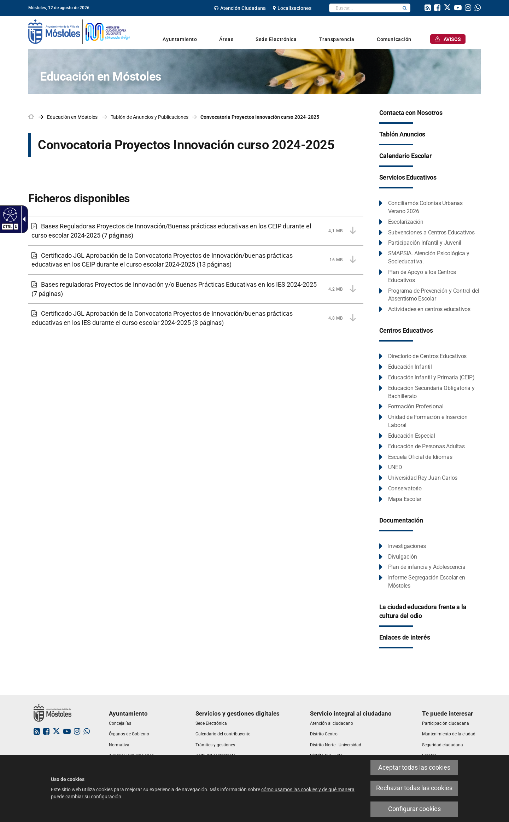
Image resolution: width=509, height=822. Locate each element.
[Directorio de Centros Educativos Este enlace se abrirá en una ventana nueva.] (423, 356)
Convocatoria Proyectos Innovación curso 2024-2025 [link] (259, 117)
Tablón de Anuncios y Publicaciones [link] (149, 117)
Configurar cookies (414, 808)
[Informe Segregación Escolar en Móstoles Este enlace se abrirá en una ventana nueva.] (430, 582)
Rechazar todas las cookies (414, 788)
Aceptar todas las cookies (414, 767)
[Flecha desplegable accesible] (22, 219)
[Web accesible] (9, 214)
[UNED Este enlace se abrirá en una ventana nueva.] (390, 468)
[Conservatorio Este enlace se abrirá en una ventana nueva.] (400, 489)
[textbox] (364, 8)
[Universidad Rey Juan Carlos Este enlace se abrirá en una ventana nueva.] (418, 478)
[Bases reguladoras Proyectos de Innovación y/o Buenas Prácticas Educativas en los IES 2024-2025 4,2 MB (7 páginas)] (195, 289)
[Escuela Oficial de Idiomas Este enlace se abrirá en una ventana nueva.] (415, 457)
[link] (240, 8)
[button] (404, 8)
